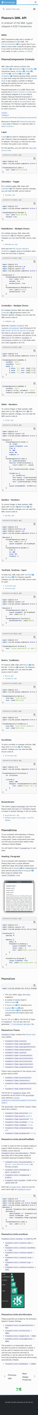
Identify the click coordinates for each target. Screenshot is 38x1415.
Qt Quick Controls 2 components (23, 92)
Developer (8, 3)
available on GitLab (24, 51)
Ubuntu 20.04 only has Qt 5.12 (17, 330)
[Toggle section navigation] (34, 9)
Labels (3, 137)
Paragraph (27, 871)
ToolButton (5, 76)
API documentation (8, 44)
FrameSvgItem (10, 1010)
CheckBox (5, 69)
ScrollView (14, 747)
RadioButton (17, 69)
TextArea (15, 74)
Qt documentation (25, 102)
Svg (16, 1008)
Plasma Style (30, 1034)
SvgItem (8, 1008)
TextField (4, 74)
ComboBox (29, 69)
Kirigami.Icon (10, 1005)
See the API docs (7, 1019)
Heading (16, 868)
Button (24, 74)
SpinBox (19, 71)
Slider (28, 71)
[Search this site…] (16, 9)
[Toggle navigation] (35, 2)
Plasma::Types (10, 1002)
